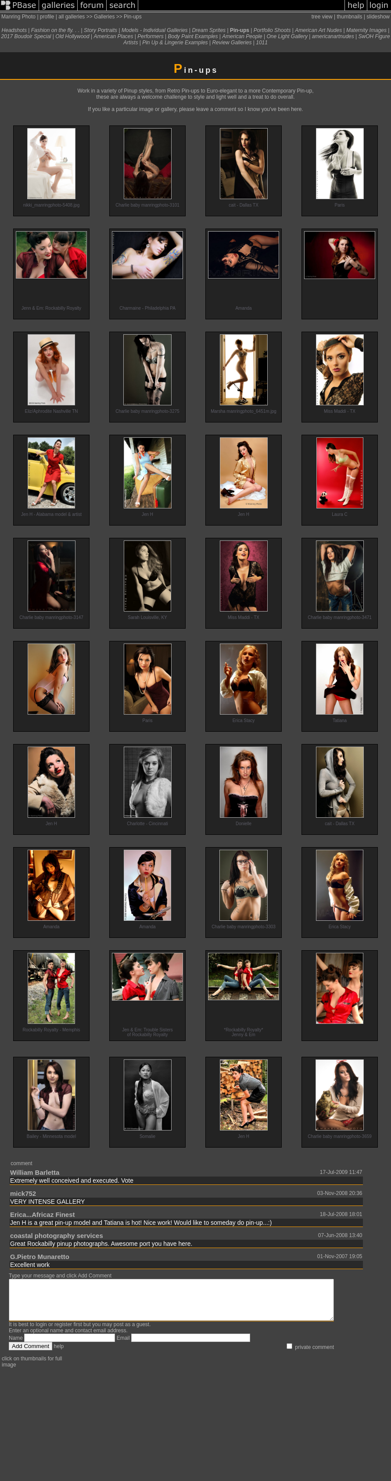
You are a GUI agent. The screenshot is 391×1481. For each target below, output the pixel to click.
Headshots (14, 30)
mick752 (23, 1193)
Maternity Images (366, 30)
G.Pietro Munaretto (39, 1256)
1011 (262, 42)
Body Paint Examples (193, 36)
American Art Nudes (318, 30)
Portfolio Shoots (272, 30)
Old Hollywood (72, 36)
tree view (322, 17)
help (59, 1354)
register (63, 1332)
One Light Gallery (287, 36)
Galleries (104, 17)
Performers (150, 36)
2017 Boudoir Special (26, 36)
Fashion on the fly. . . (55, 30)
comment (21, 1163)
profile (47, 17)
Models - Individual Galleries (155, 30)
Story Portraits (100, 30)
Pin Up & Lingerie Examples (175, 42)
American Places (113, 36)
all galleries (71, 17)
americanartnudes (333, 36)
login (41, 1332)
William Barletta (34, 1172)
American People (242, 36)
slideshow (378, 17)
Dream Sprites (209, 30)
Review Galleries (231, 42)
